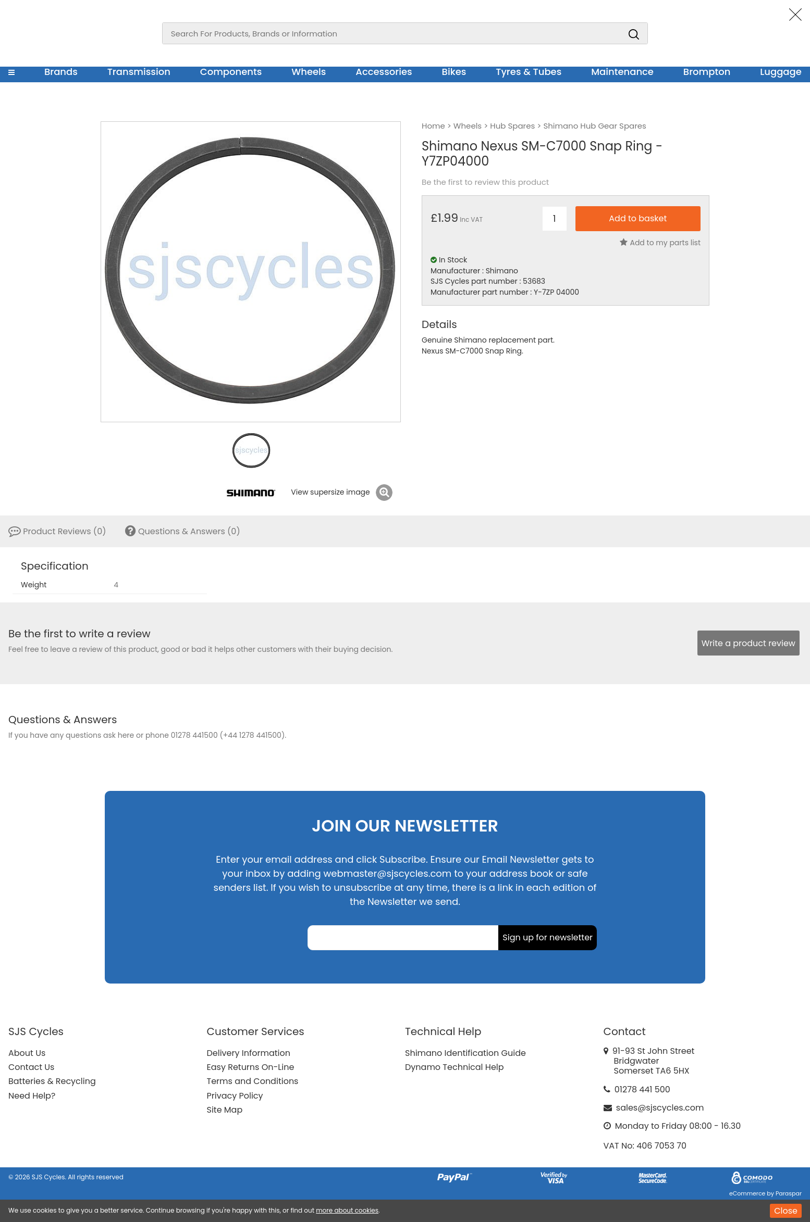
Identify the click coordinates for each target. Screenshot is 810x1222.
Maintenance (622, 71)
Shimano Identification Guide (465, 1053)
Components (231, 71)
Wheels (308, 71)
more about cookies (347, 1210)
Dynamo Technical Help (454, 1067)
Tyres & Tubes (528, 71)
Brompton (707, 71)
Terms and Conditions (253, 1081)
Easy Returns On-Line (250, 1067)
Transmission (138, 71)
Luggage (781, 71)
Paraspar (789, 1193)
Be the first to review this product (485, 182)
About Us (26, 1053)
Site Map (225, 1110)
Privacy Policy (235, 1096)
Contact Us (31, 1067)
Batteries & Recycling (52, 1081)
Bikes (454, 71)
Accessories (383, 71)
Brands (61, 71)
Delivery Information (248, 1053)
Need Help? (31, 1096)
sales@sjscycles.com (660, 1108)
